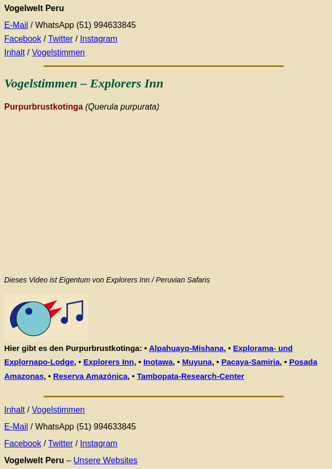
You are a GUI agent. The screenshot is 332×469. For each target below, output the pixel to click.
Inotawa (158, 361)
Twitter (60, 38)
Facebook (22, 38)
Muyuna (197, 361)
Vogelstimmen (58, 52)
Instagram (99, 38)
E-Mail (16, 25)
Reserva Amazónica (90, 376)
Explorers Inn (108, 361)
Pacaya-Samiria (250, 361)
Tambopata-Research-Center (191, 376)
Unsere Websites (105, 460)
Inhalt (14, 52)
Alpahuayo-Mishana (186, 348)
